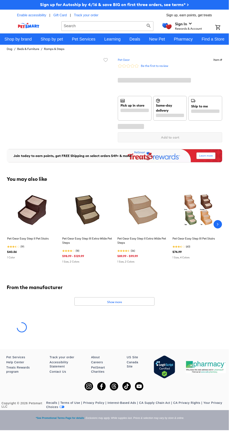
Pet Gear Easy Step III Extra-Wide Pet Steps (87, 241)
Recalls (51, 402)
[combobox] (107, 25)
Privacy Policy (93, 402)
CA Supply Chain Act (154, 402)
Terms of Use (70, 402)
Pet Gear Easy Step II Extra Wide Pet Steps (141, 241)
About (95, 357)
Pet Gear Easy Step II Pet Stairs (28, 238)
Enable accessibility (31, 15)
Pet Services (15, 357)
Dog (9, 49)
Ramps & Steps (54, 49)
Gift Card (60, 15)
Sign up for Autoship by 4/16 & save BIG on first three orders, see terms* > (114, 4)
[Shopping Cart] (222, 28)
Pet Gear (124, 60)
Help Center (15, 362)
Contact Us (57, 371)
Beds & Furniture (28, 49)
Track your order (86, 15)
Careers (97, 362)
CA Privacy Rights (186, 402)
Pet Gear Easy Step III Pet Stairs (193, 238)
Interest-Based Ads (122, 402)
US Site (132, 357)
